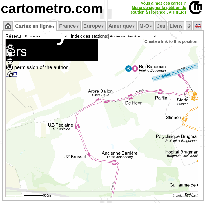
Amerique (121, 26)
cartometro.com (52, 8)
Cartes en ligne (35, 26)
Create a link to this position (170, 41)
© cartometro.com (185, 195)
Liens (176, 26)
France (69, 26)
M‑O (146, 26)
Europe (93, 26)
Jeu (161, 26)
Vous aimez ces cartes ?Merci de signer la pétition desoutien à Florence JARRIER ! (158, 7)
